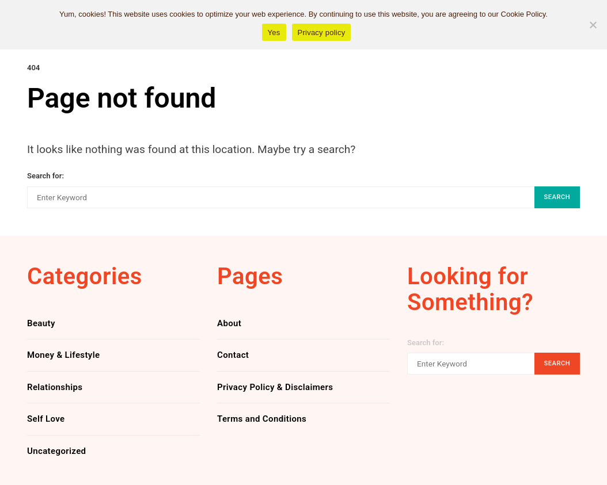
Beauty (41, 323)
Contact (233, 355)
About (229, 323)
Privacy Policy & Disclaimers (275, 387)
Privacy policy (322, 32)
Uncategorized (56, 451)
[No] (592, 24)
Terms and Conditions (261, 419)
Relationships (54, 387)
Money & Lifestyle (63, 355)
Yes (274, 32)
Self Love (46, 419)
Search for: (45, 175)
